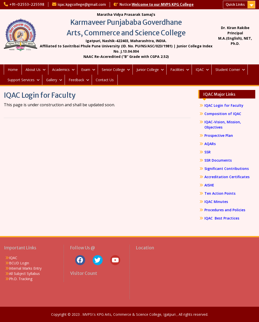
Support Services (21, 79)
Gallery (51, 79)
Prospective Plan (218, 135)
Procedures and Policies (224, 209)
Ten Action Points (219, 193)
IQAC (200, 69)
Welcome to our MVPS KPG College (163, 4)
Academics (61, 69)
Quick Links (235, 4)
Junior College (148, 69)
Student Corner (227, 69)
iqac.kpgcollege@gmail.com (82, 4)
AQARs (210, 143)
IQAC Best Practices (221, 218)
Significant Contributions (226, 168)
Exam (85, 69)
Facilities (177, 69)
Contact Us (105, 79)
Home (13, 69)
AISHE (209, 185)
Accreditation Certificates (226, 176)
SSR (207, 152)
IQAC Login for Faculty (223, 105)
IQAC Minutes (216, 201)
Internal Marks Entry (25, 268)
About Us (33, 69)
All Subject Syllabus (24, 273)
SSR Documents (218, 160)
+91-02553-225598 (26, 4)
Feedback (76, 79)
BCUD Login (19, 263)
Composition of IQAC (222, 113)
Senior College (113, 69)
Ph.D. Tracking (20, 278)
